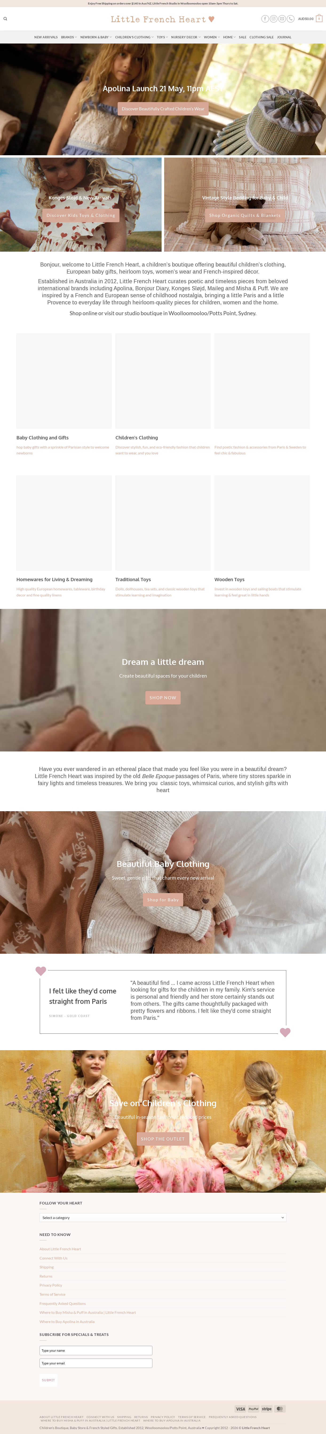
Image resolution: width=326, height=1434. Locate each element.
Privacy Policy (51, 1285)
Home (229, 37)
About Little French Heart (60, 1249)
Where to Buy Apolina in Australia (67, 1321)
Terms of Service (52, 1294)
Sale (242, 37)
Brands (69, 37)
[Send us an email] (282, 19)
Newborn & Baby (96, 37)
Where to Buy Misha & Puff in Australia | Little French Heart (88, 1312)
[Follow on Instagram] (274, 19)
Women (212, 37)
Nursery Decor (186, 37)
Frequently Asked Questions (63, 1303)
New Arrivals (46, 37)
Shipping (47, 1267)
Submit (48, 1380)
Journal (284, 37)
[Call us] (290, 19)
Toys (162, 37)
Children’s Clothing (134, 37)
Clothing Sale (262, 37)
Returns (46, 1276)
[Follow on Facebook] (265, 19)
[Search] (5, 18)
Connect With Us (54, 1258)
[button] (310, 18)
